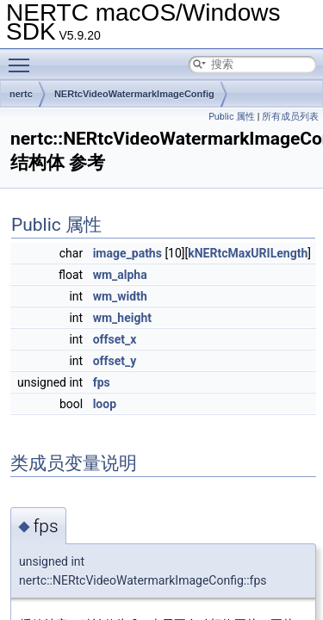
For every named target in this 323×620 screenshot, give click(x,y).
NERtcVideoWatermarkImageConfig (134, 94)
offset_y (115, 361)
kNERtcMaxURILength (247, 253)
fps (101, 382)
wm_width (120, 296)
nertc (21, 94)
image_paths (127, 253)
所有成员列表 (290, 116)
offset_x (115, 339)
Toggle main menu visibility (23, 57)
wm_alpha (120, 275)
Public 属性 (231, 116)
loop (104, 404)
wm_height (122, 318)
